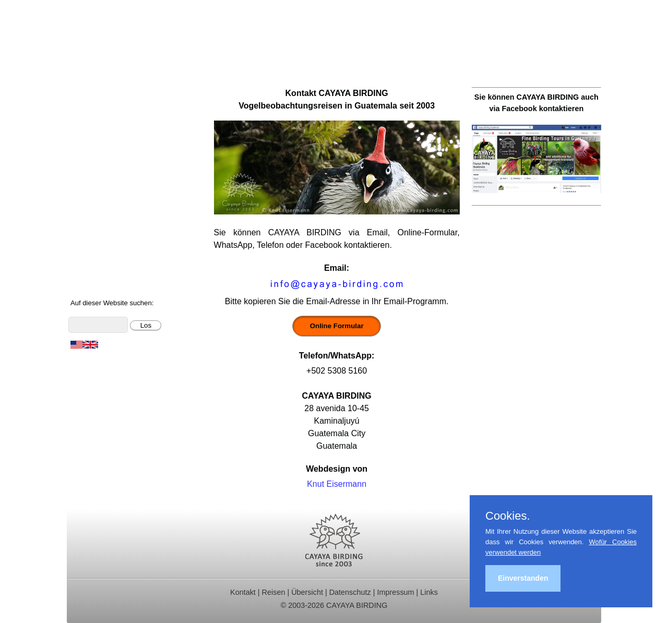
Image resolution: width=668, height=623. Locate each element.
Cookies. (507, 516)
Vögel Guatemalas (108, 214)
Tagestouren (97, 117)
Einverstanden (523, 578)
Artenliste (91, 228)
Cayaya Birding (119, 39)
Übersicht (307, 592)
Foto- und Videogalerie (116, 242)
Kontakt (88, 200)
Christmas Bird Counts (116, 187)
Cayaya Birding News (114, 284)
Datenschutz (350, 592)
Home (85, 89)
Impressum (395, 592)
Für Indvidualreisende (114, 130)
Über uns (91, 270)
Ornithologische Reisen (117, 103)
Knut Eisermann (336, 484)
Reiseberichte (99, 158)
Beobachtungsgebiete (114, 144)
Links (429, 592)
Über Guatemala (104, 257)
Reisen (273, 592)
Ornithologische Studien (118, 173)
